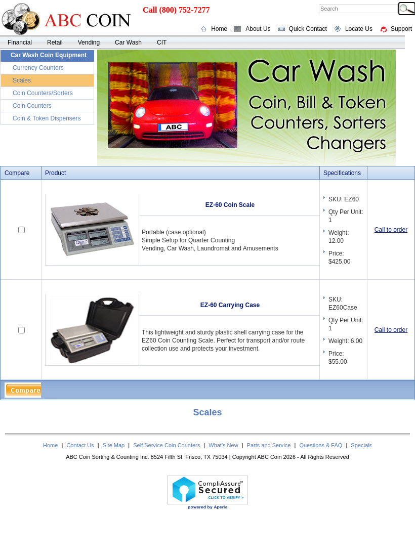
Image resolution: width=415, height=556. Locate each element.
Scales (22, 80)
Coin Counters (32, 105)
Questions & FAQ (320, 445)
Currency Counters (38, 67)
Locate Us (358, 28)
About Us (257, 28)
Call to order (391, 229)
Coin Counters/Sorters (43, 93)
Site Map (113, 445)
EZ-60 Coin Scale (230, 204)
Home (219, 28)
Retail (55, 42)
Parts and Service (269, 445)
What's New (223, 445)
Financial (20, 42)
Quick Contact (308, 28)
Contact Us (80, 445)
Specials (361, 445)
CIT (162, 42)
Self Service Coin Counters (166, 445)
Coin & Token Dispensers (47, 118)
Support (401, 28)
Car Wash (128, 42)
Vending (89, 42)
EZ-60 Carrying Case (230, 305)
